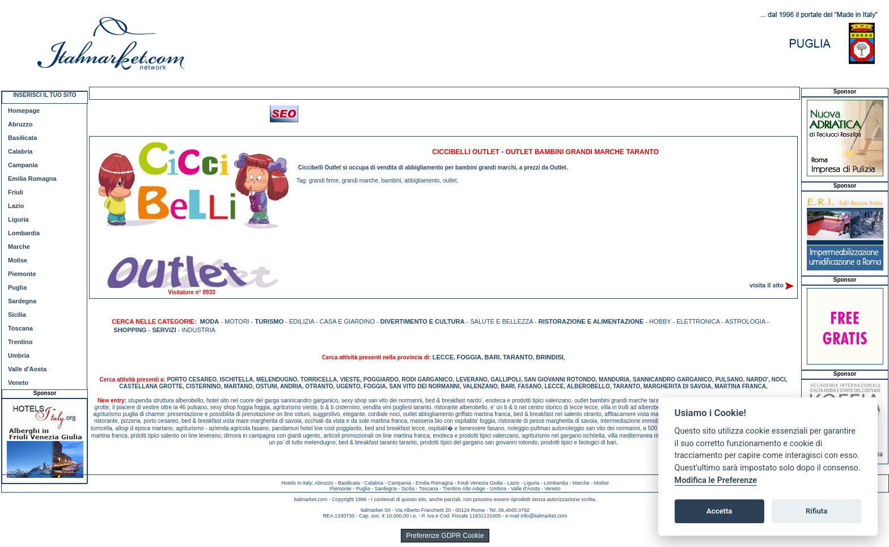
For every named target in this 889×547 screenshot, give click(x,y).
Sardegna (22, 301)
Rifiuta (816, 511)
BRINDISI (549, 357)
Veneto (18, 382)
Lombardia (24, 233)
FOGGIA (469, 357)
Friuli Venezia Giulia (480, 483)
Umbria (18, 355)
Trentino (20, 341)
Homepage (24, 110)
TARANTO (518, 357)
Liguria (18, 219)
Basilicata (22, 137)
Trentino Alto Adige (463, 488)
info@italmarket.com (543, 516)
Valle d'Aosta (27, 369)
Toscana (20, 328)
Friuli (15, 192)
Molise (17, 260)
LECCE (443, 357)
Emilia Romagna (32, 178)
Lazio (16, 205)
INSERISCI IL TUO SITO (44, 95)
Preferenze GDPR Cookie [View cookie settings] (445, 536)
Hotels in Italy (296, 483)
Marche (19, 246)
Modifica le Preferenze (716, 480)
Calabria (20, 151)
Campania (23, 165)
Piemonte (22, 273)
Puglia (17, 287)
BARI (492, 357)
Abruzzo (20, 124)
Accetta (719, 511)
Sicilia (17, 314)
